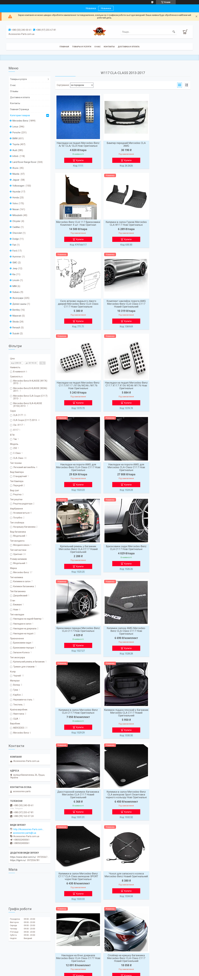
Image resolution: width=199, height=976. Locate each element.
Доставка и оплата (128, 46)
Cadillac (16, 227)
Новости (13, 954)
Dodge (15, 239)
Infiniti (15, 156)
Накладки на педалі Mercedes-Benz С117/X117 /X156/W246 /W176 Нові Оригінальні (76, 310)
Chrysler (16, 221)
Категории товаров (20, 115)
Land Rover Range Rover (24, 162)
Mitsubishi (17, 215)
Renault (16, 327)
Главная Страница (19, 109)
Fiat (14, 245)
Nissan (15, 209)
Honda (15, 197)
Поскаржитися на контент (99, 973)
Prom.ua (114, 967)
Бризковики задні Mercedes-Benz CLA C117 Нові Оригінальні (168, 391)
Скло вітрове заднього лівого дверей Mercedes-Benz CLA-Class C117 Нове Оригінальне (122, 228)
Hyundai (16, 191)
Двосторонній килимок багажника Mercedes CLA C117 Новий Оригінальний (123, 557)
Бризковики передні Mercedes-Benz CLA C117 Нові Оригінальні (77, 473)
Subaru (16, 292)
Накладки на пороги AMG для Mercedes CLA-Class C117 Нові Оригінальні (77, 392)
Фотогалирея (108, 954)
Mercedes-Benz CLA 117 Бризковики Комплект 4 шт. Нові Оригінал (168, 146)
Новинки (106, 8)
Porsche (16, 132)
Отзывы (14, 91)
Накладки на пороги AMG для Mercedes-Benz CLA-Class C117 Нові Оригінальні (169, 310)
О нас (97, 46)
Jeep (14, 268)
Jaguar (16, 180)
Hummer (16, 256)
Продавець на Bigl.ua (99, 970)
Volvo (15, 203)
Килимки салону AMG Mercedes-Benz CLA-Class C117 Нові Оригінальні (122, 475)
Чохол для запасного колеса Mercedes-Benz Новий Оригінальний (122, 639)
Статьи (58, 954)
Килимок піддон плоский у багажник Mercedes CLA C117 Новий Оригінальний (77, 557)
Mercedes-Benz (20, 120)
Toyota (15, 144)
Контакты (109, 46)
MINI (14, 286)
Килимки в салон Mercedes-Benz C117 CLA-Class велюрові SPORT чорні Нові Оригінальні (77, 639)
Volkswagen (18, 185)
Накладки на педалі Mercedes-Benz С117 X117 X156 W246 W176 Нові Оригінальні (123, 310)
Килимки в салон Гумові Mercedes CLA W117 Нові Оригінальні (76, 226)
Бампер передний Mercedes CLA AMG (122, 144)
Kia (13, 274)
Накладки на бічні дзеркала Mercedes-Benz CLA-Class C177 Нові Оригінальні (169, 639)
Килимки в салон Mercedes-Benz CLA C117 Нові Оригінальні (168, 473)
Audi (14, 150)
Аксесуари (17, 298)
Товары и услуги (81, 46)
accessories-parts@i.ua (24, 833)
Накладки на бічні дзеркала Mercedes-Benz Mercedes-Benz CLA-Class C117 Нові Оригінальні (123, 721)
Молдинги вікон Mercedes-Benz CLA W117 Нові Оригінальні (169, 720)
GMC (14, 262)
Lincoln (15, 280)
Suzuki (15, 333)
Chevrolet (17, 233)
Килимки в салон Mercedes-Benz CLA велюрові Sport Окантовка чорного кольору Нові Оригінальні (168, 557)
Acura (15, 168)
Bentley (16, 310)
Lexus (15, 126)
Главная (64, 46)
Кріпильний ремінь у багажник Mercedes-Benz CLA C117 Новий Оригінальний (122, 392)
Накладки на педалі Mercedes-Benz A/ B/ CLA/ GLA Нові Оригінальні (76, 146)
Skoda (15, 321)
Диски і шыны (19, 304)
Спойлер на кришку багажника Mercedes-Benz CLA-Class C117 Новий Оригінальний (77, 721)
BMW (15, 138)
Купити (78, 163)
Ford (14, 250)
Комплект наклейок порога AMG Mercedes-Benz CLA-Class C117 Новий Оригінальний (168, 228)
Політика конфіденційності (124, 973)
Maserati (16, 315)
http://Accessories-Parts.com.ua (28, 829)
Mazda (16, 174)
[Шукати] (173, 31)
